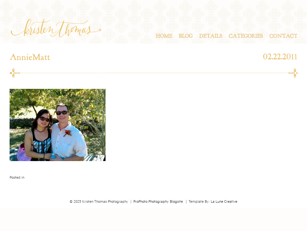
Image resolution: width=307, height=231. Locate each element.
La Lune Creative (224, 202)
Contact (283, 36)
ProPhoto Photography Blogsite (158, 202)
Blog (185, 36)
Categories (246, 36)
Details (210, 36)
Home (163, 36)
